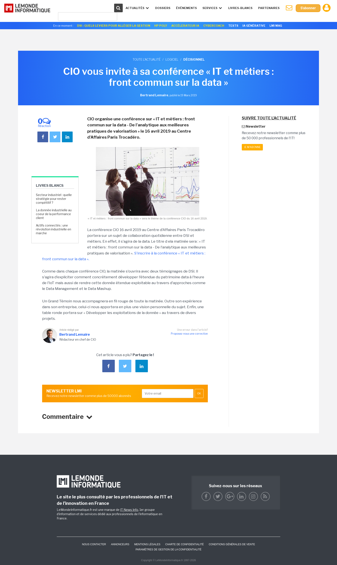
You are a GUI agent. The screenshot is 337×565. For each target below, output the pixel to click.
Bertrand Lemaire (74, 334)
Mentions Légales (147, 544)
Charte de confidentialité (184, 544)
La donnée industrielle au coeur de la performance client (54, 214)
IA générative (253, 25)
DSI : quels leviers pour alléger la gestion (113, 25)
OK (199, 393)
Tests (233, 25)
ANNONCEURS (120, 544)
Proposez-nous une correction (189, 333)
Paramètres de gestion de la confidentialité (169, 549)
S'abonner (308, 8)
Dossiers (162, 8)
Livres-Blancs (240, 8)
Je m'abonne (252, 147)
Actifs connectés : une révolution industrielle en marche (53, 229)
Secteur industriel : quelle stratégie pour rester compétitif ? (54, 198)
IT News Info (129, 509)
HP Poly (160, 25)
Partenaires (269, 8)
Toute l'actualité (147, 59)
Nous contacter (94, 544)
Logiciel (171, 59)
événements (186, 8)
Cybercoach (213, 25)
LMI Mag (276, 25)
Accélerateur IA (185, 25)
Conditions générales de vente (232, 544)
